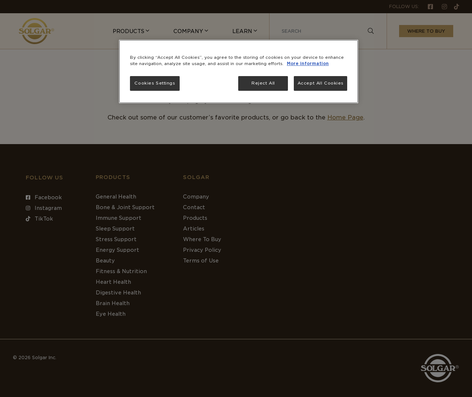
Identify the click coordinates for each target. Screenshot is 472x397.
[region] (238, 71)
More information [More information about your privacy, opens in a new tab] (308, 63)
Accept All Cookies (320, 83)
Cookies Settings (154, 83)
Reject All (263, 83)
